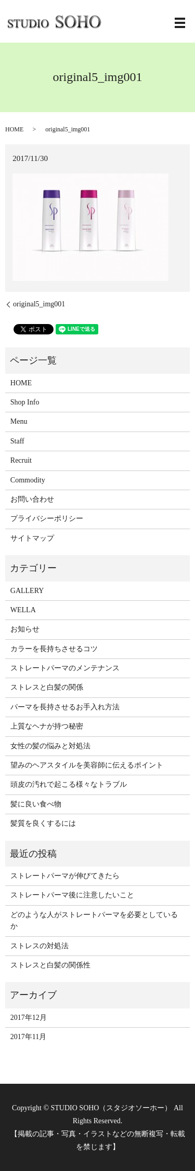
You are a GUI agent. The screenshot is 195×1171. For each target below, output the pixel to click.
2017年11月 (28, 1037)
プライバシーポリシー (46, 518)
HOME (14, 129)
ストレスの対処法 (39, 946)
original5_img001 (39, 304)
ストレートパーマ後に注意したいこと (72, 895)
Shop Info (25, 402)
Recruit (21, 460)
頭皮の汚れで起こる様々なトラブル (68, 784)
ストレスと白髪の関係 (46, 687)
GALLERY (27, 591)
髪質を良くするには (43, 823)
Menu (19, 421)
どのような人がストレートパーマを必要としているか (94, 920)
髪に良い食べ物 (35, 804)
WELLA (23, 610)
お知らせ (25, 629)
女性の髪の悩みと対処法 (50, 746)
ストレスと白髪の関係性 (50, 965)
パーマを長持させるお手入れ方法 (65, 707)
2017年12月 (28, 1017)
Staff (17, 441)
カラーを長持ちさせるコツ (54, 649)
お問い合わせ (32, 499)
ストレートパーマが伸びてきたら (65, 876)
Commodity (27, 480)
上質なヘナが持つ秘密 (46, 726)
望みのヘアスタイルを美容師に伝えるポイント (86, 765)
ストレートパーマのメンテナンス (65, 668)
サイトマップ (32, 538)
